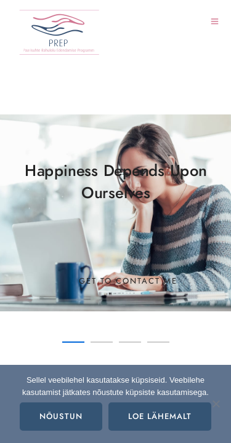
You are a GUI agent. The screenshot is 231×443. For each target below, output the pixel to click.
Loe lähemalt (160, 416)
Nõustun (61, 416)
